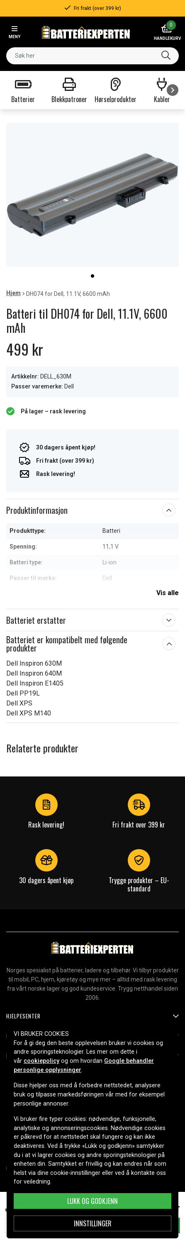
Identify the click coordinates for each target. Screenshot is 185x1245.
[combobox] (92, 55)
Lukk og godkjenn (92, 1201)
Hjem (13, 293)
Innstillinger (93, 1223)
